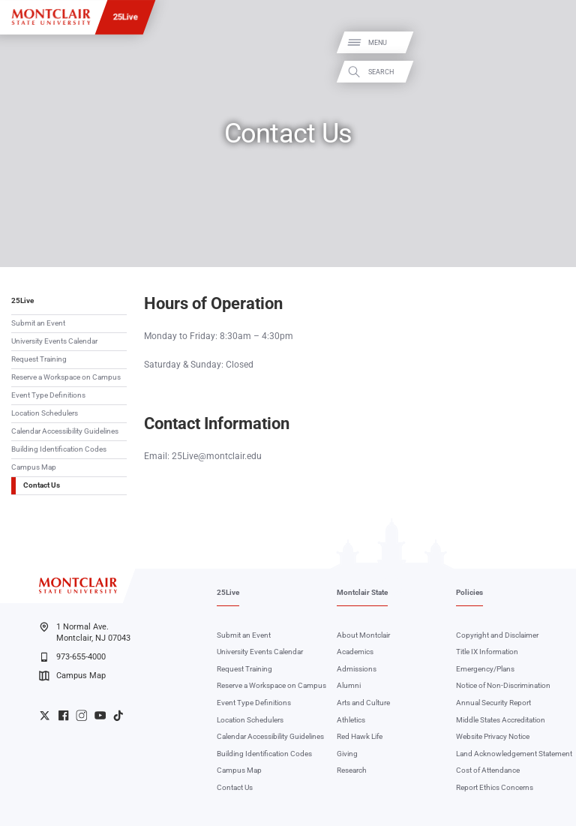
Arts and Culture (363, 702)
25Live (125, 16)
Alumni (349, 685)
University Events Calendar (54, 341)
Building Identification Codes (58, 449)
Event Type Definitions (48, 395)
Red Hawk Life (359, 736)
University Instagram (81, 715)
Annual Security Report (493, 702)
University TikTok (118, 715)
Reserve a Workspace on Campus (66, 377)
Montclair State (362, 592)
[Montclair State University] (51, 17)
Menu (548, 43)
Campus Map (33, 467)
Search (552, 72)
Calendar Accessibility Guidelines (64, 431)
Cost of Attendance (488, 770)
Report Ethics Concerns (494, 787)
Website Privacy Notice (493, 736)
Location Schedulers (44, 413)
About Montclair (363, 635)
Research (352, 770)
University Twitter (44, 715)
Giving (347, 753)
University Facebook (63, 715)
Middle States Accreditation (500, 720)
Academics (355, 651)
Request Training (39, 359)
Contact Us (41, 485)
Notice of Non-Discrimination (503, 685)
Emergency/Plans (485, 669)
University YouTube (100, 715)
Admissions (356, 669)
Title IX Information (487, 651)
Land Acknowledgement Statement (514, 753)
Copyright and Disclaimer (497, 635)
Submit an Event (38, 323)
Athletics (351, 720)
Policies (469, 592)
